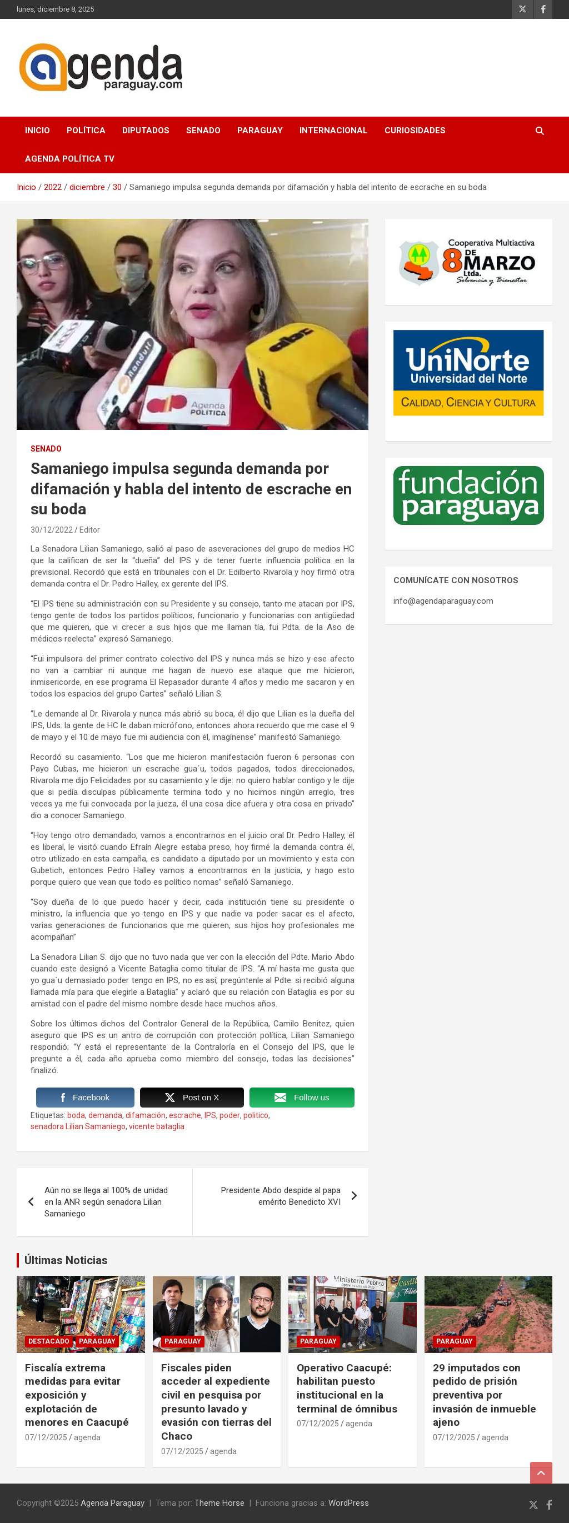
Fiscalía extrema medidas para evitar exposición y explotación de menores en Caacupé (77, 1395)
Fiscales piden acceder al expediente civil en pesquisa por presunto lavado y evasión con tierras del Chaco (216, 1401)
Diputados (145, 131)
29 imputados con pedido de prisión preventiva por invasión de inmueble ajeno (484, 1395)
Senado (203, 131)
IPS (210, 1115)
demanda (105, 1115)
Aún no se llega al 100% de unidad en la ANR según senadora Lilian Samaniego (106, 1202)
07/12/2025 (46, 1437)
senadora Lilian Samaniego (78, 1126)
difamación (146, 1115)
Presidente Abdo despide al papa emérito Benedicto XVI (281, 1196)
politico (255, 1115)
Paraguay (260, 131)
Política (86, 131)
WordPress (348, 1503)
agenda (87, 1437)
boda (76, 1115)
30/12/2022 (52, 529)
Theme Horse (219, 1503)
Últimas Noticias (66, 1260)
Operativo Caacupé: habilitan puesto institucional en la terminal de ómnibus (347, 1388)
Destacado (48, 1341)
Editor (89, 529)
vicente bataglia (156, 1126)
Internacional (334, 131)
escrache (185, 1115)
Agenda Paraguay (112, 1503)
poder (229, 1115)
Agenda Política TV (69, 159)
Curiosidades (415, 131)
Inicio (37, 131)
